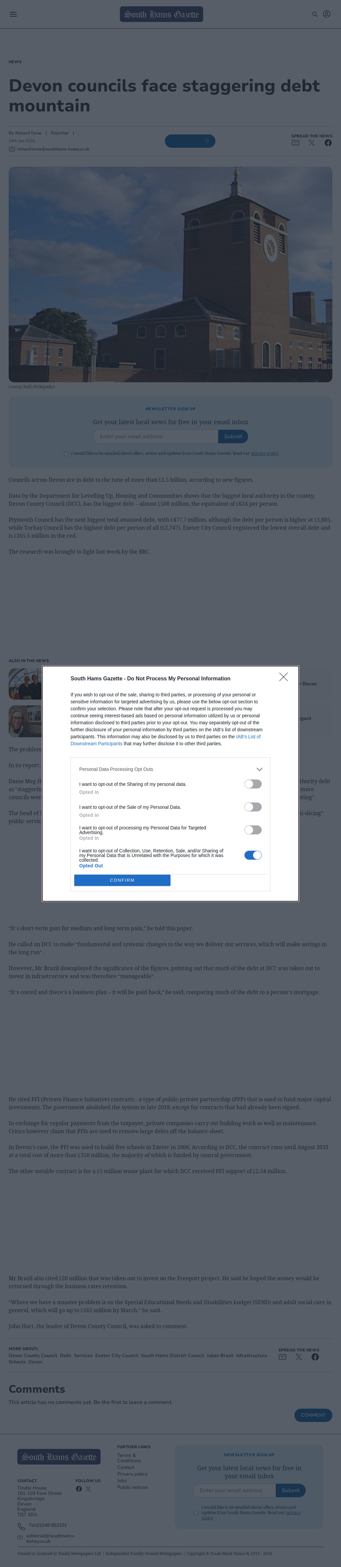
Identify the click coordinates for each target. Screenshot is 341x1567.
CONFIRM (122, 879)
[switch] (253, 783)
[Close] (285, 678)
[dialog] (170, 783)
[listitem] (170, 769)
